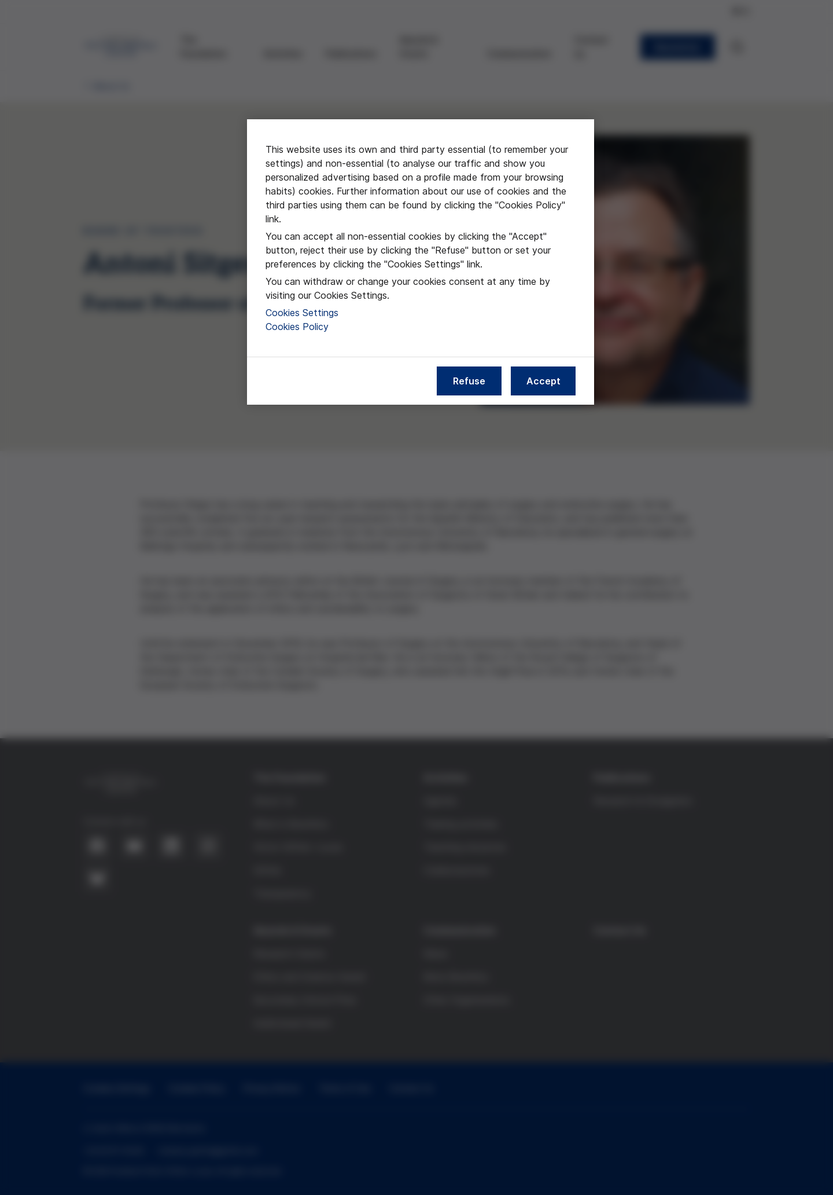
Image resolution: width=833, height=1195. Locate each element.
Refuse (469, 381)
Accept (543, 381)
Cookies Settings (302, 312)
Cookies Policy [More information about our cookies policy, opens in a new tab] (297, 326)
